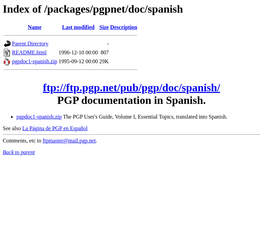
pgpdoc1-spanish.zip (34, 61)
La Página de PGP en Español (55, 128)
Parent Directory (30, 43)
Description (123, 27)
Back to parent (19, 152)
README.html (29, 52)
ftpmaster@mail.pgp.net (69, 141)
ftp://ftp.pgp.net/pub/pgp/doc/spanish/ (131, 87)
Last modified (78, 27)
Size (104, 27)
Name (34, 27)
